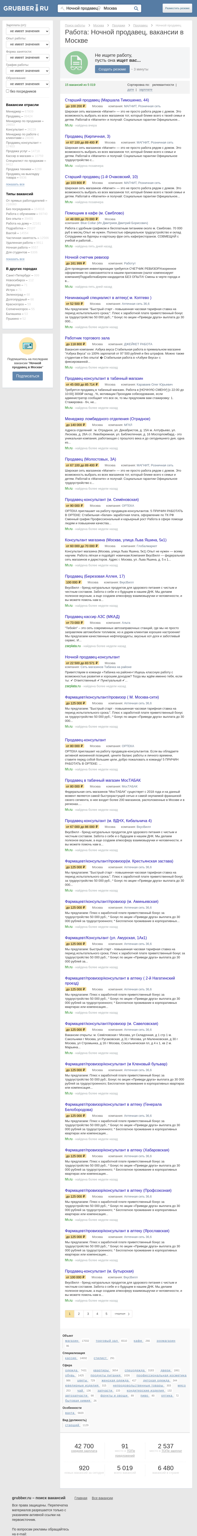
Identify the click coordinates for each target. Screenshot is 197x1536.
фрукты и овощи (114, 1486)
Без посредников (18, 209)
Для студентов (16, 252)
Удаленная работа (19, 242)
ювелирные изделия (82, 1476)
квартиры (101, 1461)
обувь (70, 1466)
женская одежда (116, 1471)
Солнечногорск (17, 309)
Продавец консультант (22, 142)
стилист (101, 1448)
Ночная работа (17, 247)
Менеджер (13, 111)
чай (80, 1481)
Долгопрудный (16, 299)
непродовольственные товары (139, 1476)
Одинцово (13, 285)
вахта (70, 1503)
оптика (167, 1486)
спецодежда (135, 1461)
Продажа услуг (17, 151)
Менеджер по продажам (23, 121)
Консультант (15, 129)
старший (72, 1515)
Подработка (14, 228)
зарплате (146, 89)
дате (130, 89)
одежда (72, 1461)
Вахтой (11, 233)
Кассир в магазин (18, 156)
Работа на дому (17, 223)
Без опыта (13, 218)
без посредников (23, 91)
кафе (138, 1431)
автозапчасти (77, 1486)
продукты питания (106, 1466)
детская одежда (157, 1471)
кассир (71, 1448)
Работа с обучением (20, 214)
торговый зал (107, 1431)
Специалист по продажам (24, 160)
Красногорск (15, 304)
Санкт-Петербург (18, 275)
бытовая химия (78, 1491)
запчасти (105, 1481)
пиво (144, 1486)
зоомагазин (166, 1431)
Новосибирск (15, 280)
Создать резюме (112, 69)
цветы (82, 1471)
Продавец (13, 116)
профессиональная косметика (161, 1466)
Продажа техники (18, 169)
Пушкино (12, 318)
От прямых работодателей (25, 200)
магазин (72, 1431)
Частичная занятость (21, 238)
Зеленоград (14, 294)
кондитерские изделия (146, 1481)
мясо (182, 1476)
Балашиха (13, 314)
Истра (10, 290)
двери (166, 1461)
